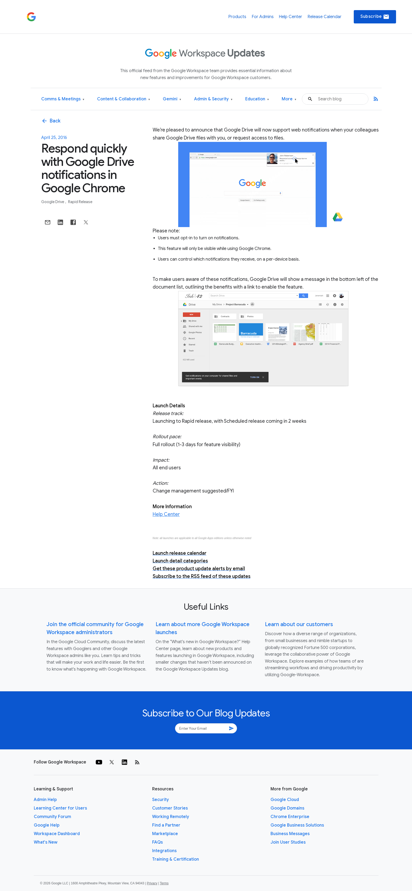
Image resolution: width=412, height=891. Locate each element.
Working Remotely (170, 816)
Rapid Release (80, 201)
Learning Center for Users (60, 808)
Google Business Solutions (297, 825)
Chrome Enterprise (289, 816)
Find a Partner (166, 825)
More (289, 99)
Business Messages (290, 833)
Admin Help (45, 799)
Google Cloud (284, 799)
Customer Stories (170, 808)
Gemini (172, 99)
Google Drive (53, 201)
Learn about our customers (299, 624)
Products (237, 16)
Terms (164, 883)
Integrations (164, 850)
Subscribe (374, 17)
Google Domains (287, 808)
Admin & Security (213, 99)
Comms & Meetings (62, 99)
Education (257, 99)
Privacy (152, 883)
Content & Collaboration (123, 99)
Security (160, 799)
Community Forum (52, 816)
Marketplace (165, 833)
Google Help (47, 825)
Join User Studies (288, 842)
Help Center (290, 16)
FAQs (157, 842)
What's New (45, 842)
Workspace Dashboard (57, 833)
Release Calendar (324, 16)
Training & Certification (175, 859)
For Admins (263, 16)
